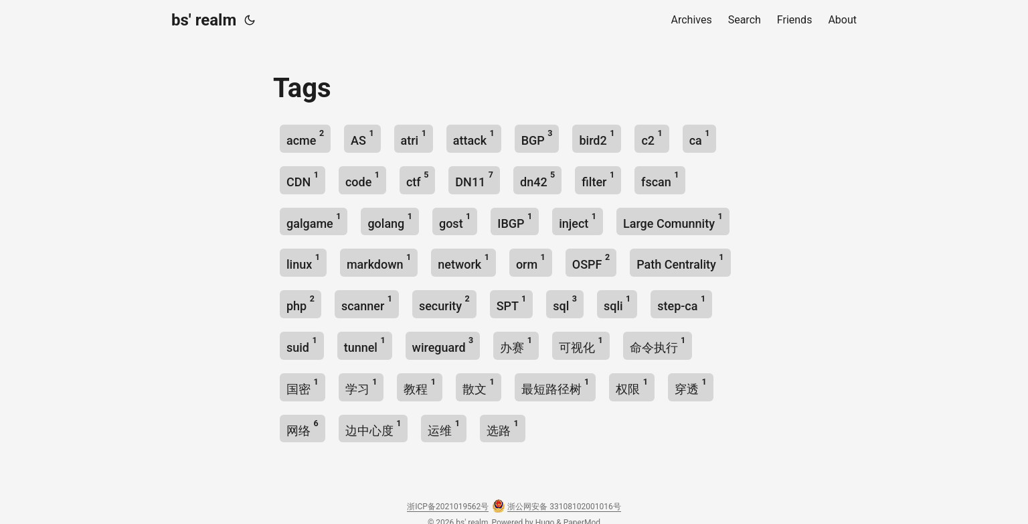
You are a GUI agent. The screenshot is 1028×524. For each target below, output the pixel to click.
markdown (379, 261)
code (362, 179)
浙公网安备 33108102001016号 (563, 506)
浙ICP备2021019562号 (448, 506)
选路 (503, 428)
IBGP (514, 221)
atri (413, 137)
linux (303, 261)
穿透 (691, 386)
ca (699, 137)
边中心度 (373, 428)
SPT (512, 303)
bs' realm (203, 20)
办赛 (516, 344)
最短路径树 (555, 386)
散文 (478, 386)
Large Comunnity (673, 221)
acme (305, 137)
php (300, 303)
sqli (617, 303)
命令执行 (658, 344)
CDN (302, 179)
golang (389, 221)
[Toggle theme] (250, 20)
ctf (417, 179)
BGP (537, 137)
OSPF (591, 261)
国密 (302, 386)
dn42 (537, 179)
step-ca (681, 303)
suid (301, 344)
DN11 (474, 179)
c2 (651, 137)
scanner (366, 303)
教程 (420, 386)
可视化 (581, 344)
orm (530, 261)
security (444, 303)
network (463, 261)
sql (565, 303)
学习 (361, 386)
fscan (660, 179)
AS (362, 137)
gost (454, 221)
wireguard (443, 344)
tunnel (365, 344)
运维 (444, 428)
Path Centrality (679, 261)
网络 (302, 428)
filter (598, 179)
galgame (313, 221)
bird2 (596, 137)
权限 (632, 386)
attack (474, 137)
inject (577, 221)
